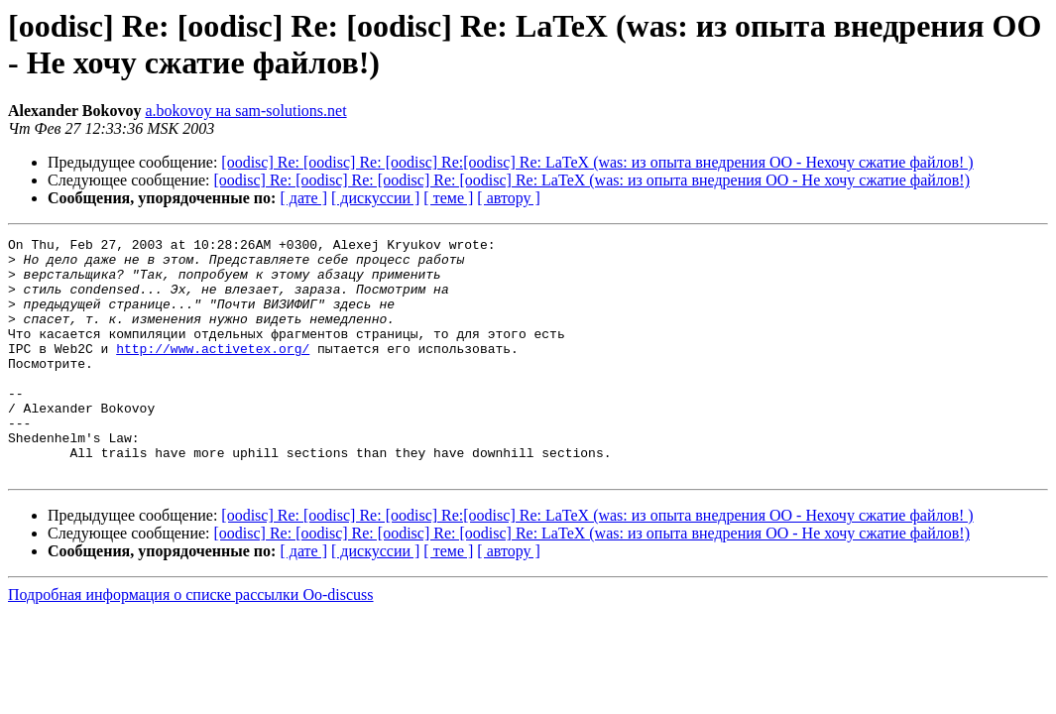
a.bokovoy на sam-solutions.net (245, 110)
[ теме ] (448, 197)
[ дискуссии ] (375, 197)
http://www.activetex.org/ (212, 372)
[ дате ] (303, 197)
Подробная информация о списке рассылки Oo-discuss (191, 642)
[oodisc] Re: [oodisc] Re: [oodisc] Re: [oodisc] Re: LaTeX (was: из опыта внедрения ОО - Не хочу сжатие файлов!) (592, 180)
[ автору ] (508, 197)
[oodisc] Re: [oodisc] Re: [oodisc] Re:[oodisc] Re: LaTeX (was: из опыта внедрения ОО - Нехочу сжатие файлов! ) (597, 162)
